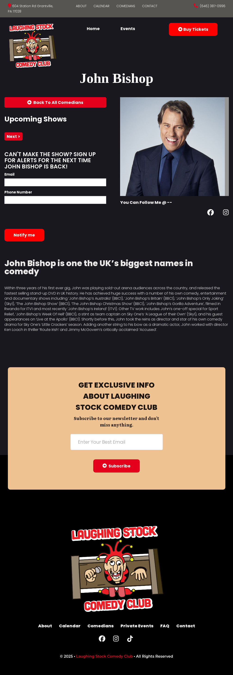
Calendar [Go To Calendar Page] (101, 6)
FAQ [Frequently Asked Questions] (164, 626)
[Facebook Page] (210, 213)
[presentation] (39, 216)
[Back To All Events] (55, 102)
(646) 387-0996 (212, 6)
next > (13, 136)
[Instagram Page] (226, 213)
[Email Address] (116, 442)
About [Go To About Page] (81, 6)
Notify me (24, 235)
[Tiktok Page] (130, 639)
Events (128, 28)
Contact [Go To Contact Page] (149, 6)
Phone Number (18, 192)
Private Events (137, 626)
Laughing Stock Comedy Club (104, 656)
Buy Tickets (193, 29)
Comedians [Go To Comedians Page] (125, 6)
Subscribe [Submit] (116, 466)
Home (93, 28)
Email (9, 174)
